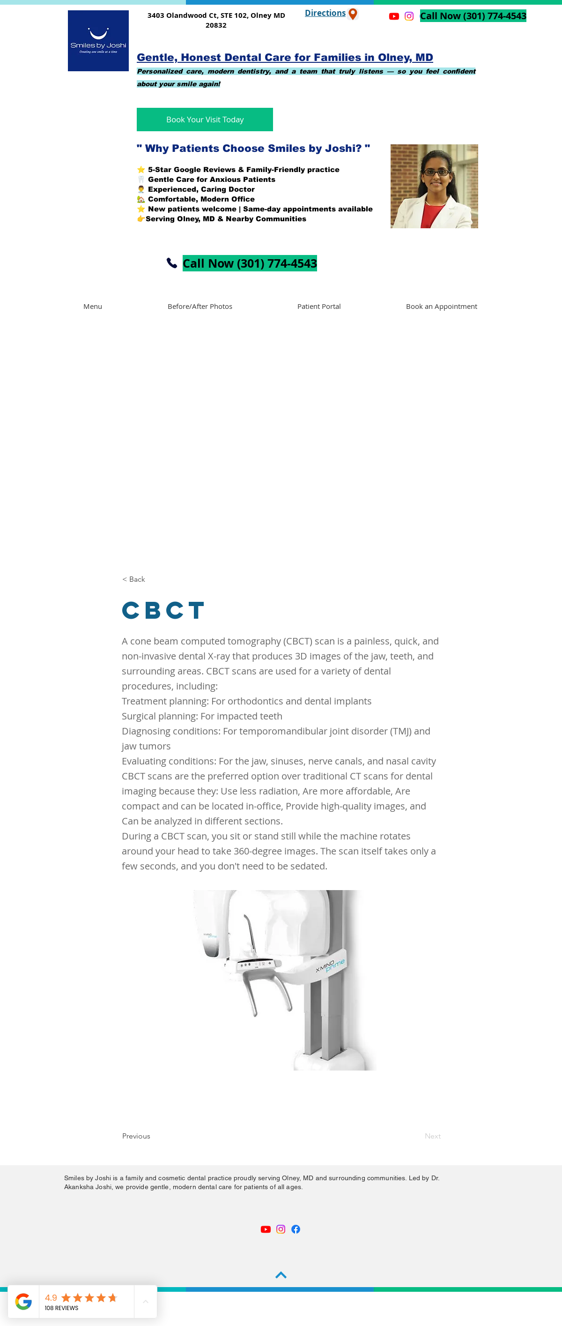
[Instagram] (281, 1229)
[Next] (417, 1136)
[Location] (353, 14)
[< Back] (153, 579)
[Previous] (153, 1136)
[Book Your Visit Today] (205, 119)
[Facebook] (296, 1229)
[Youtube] (266, 1229)
